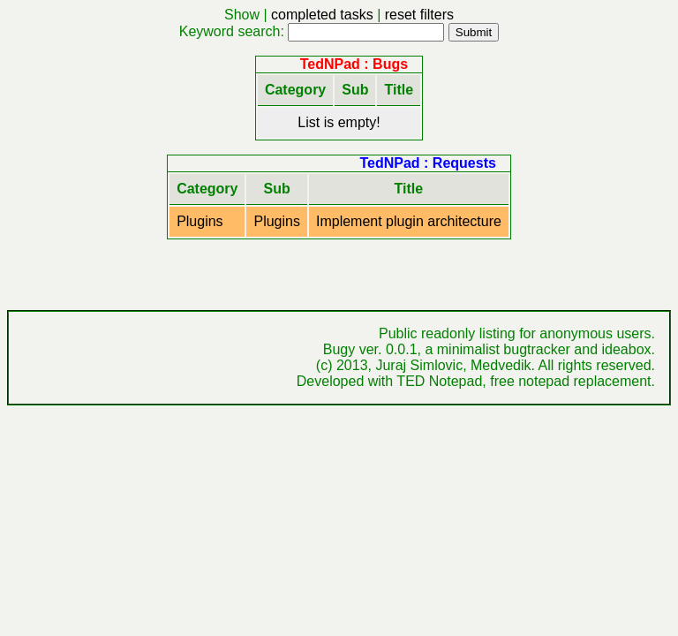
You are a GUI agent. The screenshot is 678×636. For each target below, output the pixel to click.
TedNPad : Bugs (354, 64)
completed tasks (322, 14)
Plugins (199, 221)
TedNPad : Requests (427, 162)
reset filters (419, 14)
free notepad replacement (570, 381)
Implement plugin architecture (408, 221)
